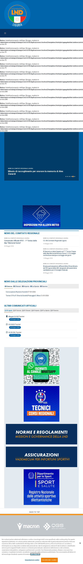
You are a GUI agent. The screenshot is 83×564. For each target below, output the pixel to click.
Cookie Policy (35, 554)
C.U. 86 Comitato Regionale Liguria (54, 240)
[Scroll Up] (35, 512)
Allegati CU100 (13, 316)
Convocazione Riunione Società (16, 292)
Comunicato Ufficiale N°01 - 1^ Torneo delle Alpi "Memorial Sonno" (20, 242)
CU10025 (11, 324)
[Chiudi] (80, 543)
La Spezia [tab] (34, 286)
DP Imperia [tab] (35, 310)
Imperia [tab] (25, 286)
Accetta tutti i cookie (49, 560)
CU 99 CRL (11, 332)
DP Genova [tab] (17, 310)
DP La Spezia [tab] (44, 310)
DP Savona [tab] (54, 310)
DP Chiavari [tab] (26, 310)
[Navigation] (31, 33)
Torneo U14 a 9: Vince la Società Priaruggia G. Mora (23, 295)
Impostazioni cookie (32, 560)
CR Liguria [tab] (8, 310)
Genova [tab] (8, 286)
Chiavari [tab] (17, 286)
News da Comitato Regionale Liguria (20, 168)
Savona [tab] (43, 286)
